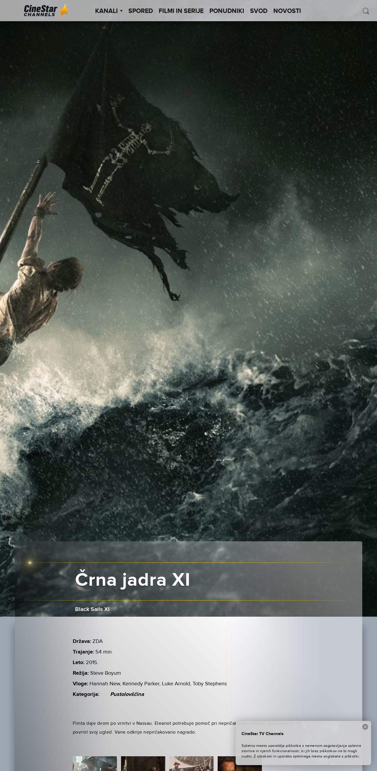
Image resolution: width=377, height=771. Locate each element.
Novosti (287, 11)
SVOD (258, 11)
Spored (140, 11)
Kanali (109, 11)
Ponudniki (226, 11)
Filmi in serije (181, 11)
